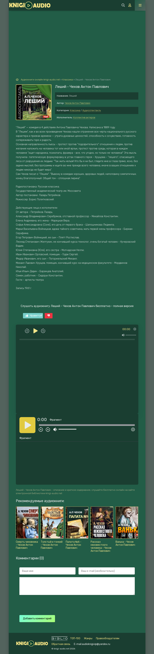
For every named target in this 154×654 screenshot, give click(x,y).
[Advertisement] (77, 37)
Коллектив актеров (84, 117)
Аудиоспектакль (91, 110)
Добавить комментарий (37, 618)
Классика (75, 110)
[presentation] (82, 604)
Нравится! (34, 315)
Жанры (88, 638)
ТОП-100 (75, 638)
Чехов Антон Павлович (77, 103)
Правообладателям (107, 638)
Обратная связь (60, 644)
